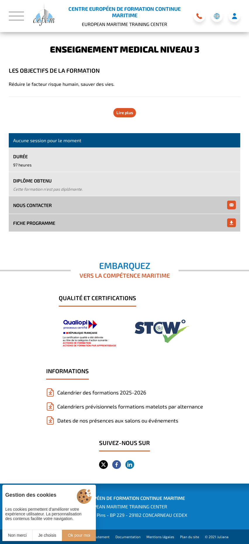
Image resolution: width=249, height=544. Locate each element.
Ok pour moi (79, 535)
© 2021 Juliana (217, 537)
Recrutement (99, 537)
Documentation (128, 537)
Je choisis (47, 535)
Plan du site (189, 537)
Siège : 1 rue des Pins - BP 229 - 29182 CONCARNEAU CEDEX (124, 515)
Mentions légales (160, 537)
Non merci (17, 535)
